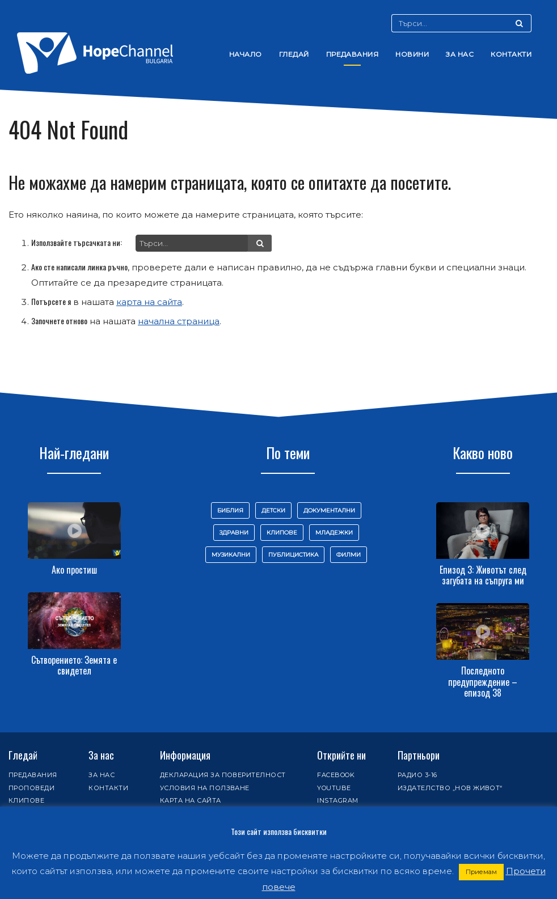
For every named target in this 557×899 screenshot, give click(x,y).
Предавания (352, 54)
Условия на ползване (205, 788)
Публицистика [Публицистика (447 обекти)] (293, 554)
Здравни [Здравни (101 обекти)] (234, 532)
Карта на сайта (190, 800)
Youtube (334, 788)
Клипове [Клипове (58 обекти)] (282, 532)
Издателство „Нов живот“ (450, 788)
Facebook (336, 775)
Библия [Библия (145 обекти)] (230, 510)
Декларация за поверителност (223, 775)
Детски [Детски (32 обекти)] (273, 510)
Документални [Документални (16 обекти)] (329, 510)
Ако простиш (74, 569)
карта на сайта (149, 301)
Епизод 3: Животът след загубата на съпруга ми (483, 575)
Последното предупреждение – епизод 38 (482, 681)
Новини (412, 54)
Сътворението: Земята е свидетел (74, 665)
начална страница (179, 321)
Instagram (337, 800)
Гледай (294, 54)
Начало (245, 54)
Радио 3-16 (417, 775)
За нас (460, 54)
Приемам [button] (481, 872)
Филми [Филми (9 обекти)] (348, 554)
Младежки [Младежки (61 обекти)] (334, 532)
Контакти (511, 54)
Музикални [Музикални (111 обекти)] (231, 554)
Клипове (26, 800)
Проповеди (31, 788)
